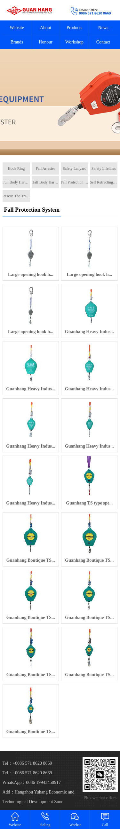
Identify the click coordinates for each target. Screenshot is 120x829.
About (45, 27)
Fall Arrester (45, 168)
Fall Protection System (74, 182)
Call (105, 819)
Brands (17, 42)
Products (74, 27)
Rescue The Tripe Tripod (16, 196)
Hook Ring (16, 168)
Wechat (75, 819)
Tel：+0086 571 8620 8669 (27, 772)
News (103, 27)
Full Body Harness (16, 182)
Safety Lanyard (74, 168)
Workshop (74, 42)
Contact (103, 42)
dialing (45, 819)
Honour (45, 42)
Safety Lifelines (104, 168)
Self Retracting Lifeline (103, 182)
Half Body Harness (45, 182)
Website (17, 27)
